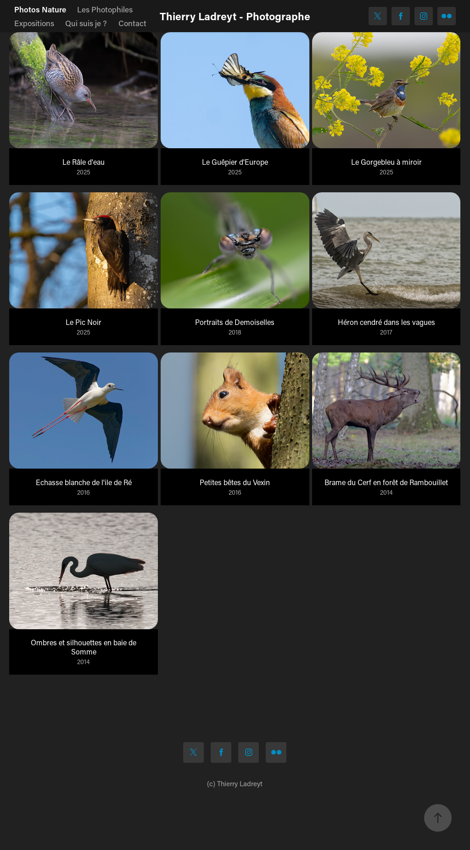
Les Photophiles (105, 9)
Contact (132, 23)
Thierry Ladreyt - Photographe (235, 16)
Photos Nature (40, 9)
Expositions (34, 23)
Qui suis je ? (86, 23)
